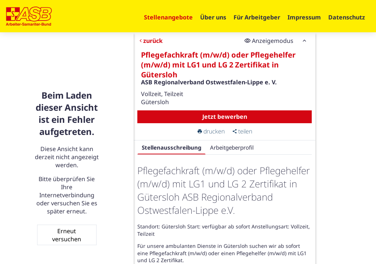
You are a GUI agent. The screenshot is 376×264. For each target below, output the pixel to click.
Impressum (304, 17)
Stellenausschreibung (171, 147)
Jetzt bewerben (224, 117)
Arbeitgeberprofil (231, 147)
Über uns (213, 17)
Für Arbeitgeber (257, 17)
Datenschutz (346, 17)
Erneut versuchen (66, 235)
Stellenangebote (168, 17)
